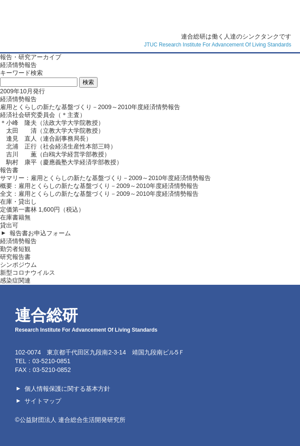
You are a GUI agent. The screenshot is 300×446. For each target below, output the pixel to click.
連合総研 (259, 13)
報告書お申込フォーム (40, 233)
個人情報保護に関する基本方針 (67, 388)
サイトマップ (42, 400)
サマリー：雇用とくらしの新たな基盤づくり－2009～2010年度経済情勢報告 (105, 177)
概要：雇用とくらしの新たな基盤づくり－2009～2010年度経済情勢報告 (99, 185)
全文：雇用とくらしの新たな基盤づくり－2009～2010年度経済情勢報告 (99, 193)
